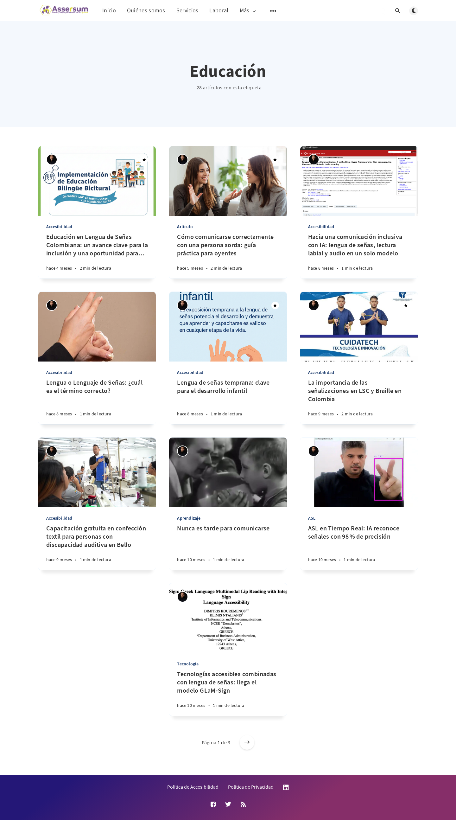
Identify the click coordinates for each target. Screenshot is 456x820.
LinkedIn (286, 787)
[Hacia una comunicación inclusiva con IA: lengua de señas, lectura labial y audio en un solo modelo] (359, 256)
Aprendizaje (188, 518)
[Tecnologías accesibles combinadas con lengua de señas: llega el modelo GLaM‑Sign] (228, 693)
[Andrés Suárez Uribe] (51, 159)
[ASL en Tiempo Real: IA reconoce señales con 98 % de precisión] (359, 547)
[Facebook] (213, 804)
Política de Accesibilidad (192, 787)
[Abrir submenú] (273, 11)
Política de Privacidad (251, 787)
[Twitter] (228, 804)
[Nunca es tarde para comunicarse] (228, 547)
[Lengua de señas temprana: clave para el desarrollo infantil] (228, 401)
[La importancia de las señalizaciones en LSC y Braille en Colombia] (359, 401)
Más (248, 10)
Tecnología (188, 664)
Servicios (187, 10)
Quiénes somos (146, 10)
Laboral (218, 10)
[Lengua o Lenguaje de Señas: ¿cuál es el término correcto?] (97, 401)
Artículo (185, 226)
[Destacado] (144, 159)
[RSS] (243, 804)
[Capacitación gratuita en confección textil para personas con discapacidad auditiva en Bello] (97, 547)
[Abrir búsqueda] (398, 11)
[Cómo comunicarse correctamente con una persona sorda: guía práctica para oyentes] (228, 256)
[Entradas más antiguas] (247, 742)
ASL (312, 518)
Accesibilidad (59, 226)
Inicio (109, 10)
